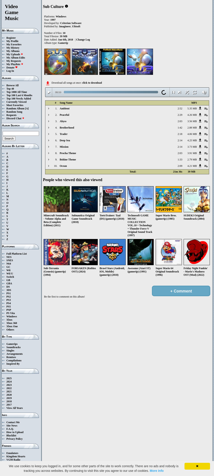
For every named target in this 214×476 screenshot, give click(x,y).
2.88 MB (192, 127)
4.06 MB (192, 134)
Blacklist (11, 435)
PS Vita (10, 313)
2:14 (180, 140)
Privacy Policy (14, 438)
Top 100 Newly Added (18, 98)
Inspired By (13, 363)
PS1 (8, 293)
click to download (92, 82)
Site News (11, 425)
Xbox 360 (11, 323)
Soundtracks (13, 347)
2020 (9, 394)
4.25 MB (192, 140)
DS (8, 286)
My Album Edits (15, 57)
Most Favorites (14, 105)
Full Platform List (16, 253)
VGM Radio (13, 459)
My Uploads (14, 54)
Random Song (14, 111)
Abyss (63, 121)
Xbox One (12, 326)
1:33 (180, 159)
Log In (10, 70)
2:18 (180, 134)
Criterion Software (70, 23)
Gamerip (63, 42)
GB (8, 280)
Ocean (63, 165)
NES (8, 257)
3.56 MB (192, 121)
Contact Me (13, 422)
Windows (11, 316)
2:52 (180, 108)
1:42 (180, 127)
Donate (12, 67)
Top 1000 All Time (16, 92)
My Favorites (13, 44)
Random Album (15, 108)
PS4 (8, 303)
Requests (11, 115)
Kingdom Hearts (15, 456)
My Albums (13, 51)
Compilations (14, 360)
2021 (9, 391)
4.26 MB (192, 114)
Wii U (9, 273)
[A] (27, 108)
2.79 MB (192, 159)
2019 (9, 398)
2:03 (180, 121)
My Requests (13, 60)
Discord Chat (15, 118)
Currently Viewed (16, 101)
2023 (9, 384)
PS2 (8, 296)
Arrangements (14, 353)
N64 (8, 263)
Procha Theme (68, 153)
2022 (9, 388)
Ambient (65, 108)
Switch (10, 276)
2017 (9, 404)
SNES (9, 260)
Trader (64, 134)
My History (12, 47)
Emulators (12, 453)
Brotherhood (67, 127)
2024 (9, 381)
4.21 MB (192, 165)
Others (10, 329)
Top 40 (10, 88)
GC (8, 266)
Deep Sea (65, 140)
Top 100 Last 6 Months (19, 95)
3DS (8, 290)
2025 (9, 378)
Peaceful (64, 114)
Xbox (9, 319)
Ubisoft (76, 26)
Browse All (12, 85)
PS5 (8, 306)
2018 (9, 401)
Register (11, 37)
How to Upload (14, 432)
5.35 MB (192, 108)
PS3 (8, 299)
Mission (64, 146)
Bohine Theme (68, 159)
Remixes (11, 357)
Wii (8, 270)
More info (157, 470)
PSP (8, 309)
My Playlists (14, 64)
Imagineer (65, 26)
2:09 (180, 165)
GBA (9, 283)
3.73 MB (192, 146)
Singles (10, 350)
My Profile (12, 41)
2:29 (180, 114)
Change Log (83, 39)
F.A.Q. (10, 428)
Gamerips (12, 344)
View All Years (14, 408)
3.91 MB (192, 153)
